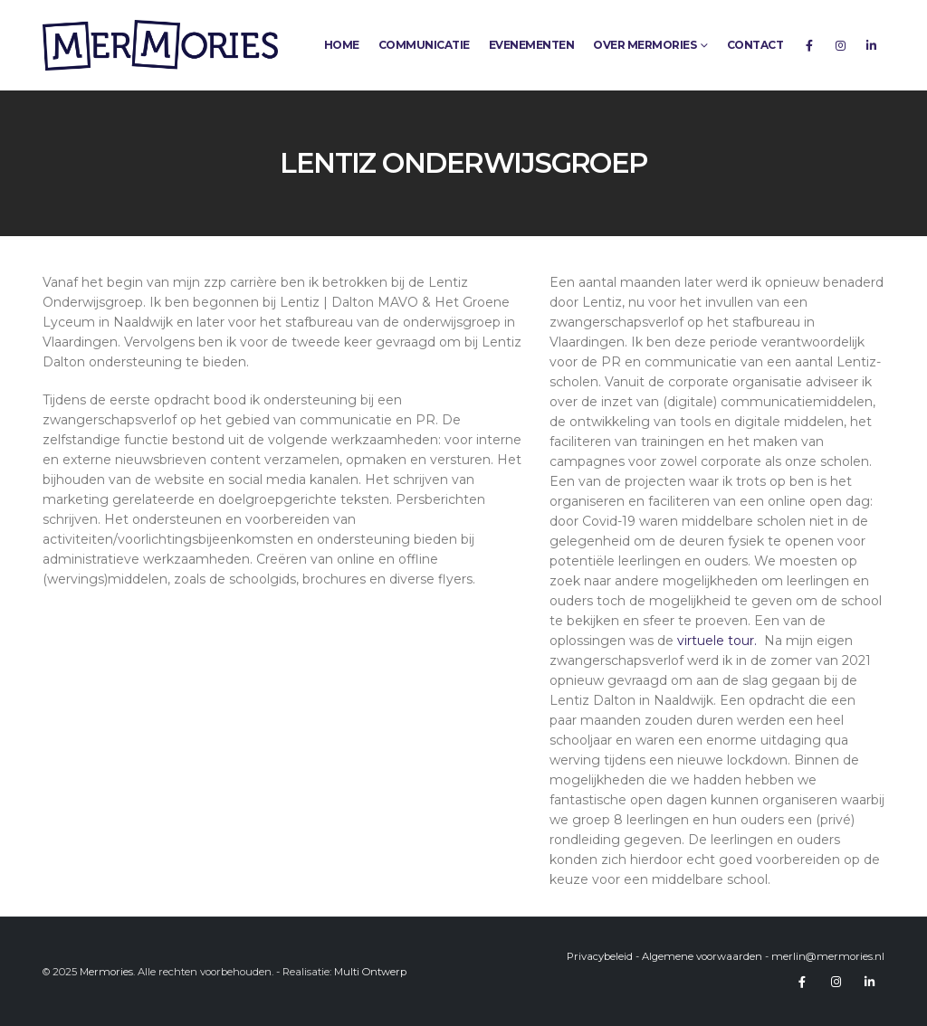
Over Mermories (644, 45)
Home (341, 45)
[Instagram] (840, 45)
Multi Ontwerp (370, 971)
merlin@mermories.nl (827, 956)
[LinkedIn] (871, 45)
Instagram (835, 981)
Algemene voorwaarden (702, 956)
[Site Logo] (160, 45)
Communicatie (424, 45)
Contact (755, 45)
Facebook (802, 981)
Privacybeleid (600, 956)
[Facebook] (809, 45)
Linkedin (869, 981)
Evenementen (532, 45)
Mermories (106, 971)
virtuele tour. (718, 640)
